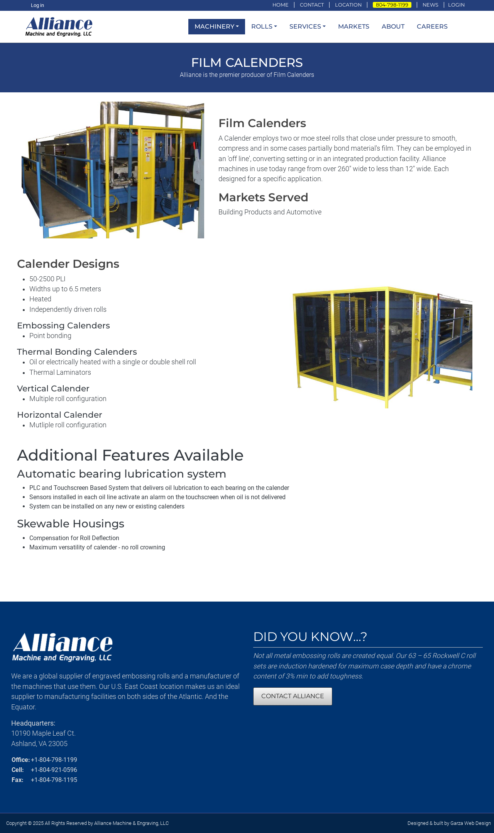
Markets (353, 26)
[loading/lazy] (61, 26)
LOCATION (348, 5)
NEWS (430, 5)
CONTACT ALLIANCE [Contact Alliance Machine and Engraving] (292, 696)
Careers (432, 26)
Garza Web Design (470, 823)
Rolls (261, 26)
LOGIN (456, 5)
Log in (37, 5)
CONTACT (312, 5)
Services (305, 26)
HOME (280, 5)
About (393, 26)
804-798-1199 (392, 5)
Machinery (214, 26)
